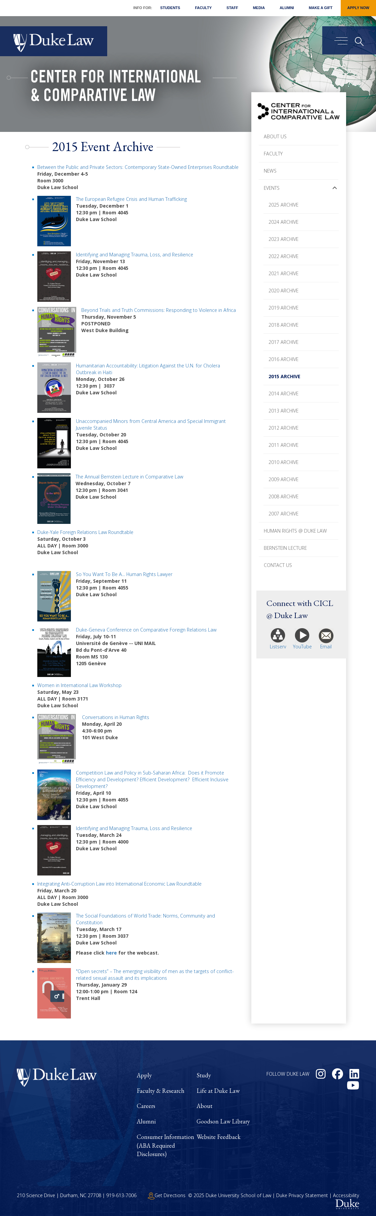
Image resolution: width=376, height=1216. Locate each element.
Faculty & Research (160, 1091)
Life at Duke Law (218, 1091)
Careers (146, 1106)
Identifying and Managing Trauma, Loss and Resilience (134, 828)
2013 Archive (283, 410)
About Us (275, 136)
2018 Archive (283, 325)
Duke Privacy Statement (302, 1195)
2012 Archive (283, 428)
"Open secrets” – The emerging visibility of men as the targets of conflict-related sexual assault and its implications (155, 974)
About (204, 1106)
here (111, 953)
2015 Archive (284, 376)
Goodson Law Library (223, 1121)
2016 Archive (283, 359)
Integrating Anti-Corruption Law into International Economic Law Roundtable (119, 884)
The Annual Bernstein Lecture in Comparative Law (129, 476)
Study (204, 1075)
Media (259, 8)
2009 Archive (283, 479)
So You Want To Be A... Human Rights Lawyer (124, 574)
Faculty (203, 8)
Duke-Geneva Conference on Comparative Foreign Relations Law (146, 630)
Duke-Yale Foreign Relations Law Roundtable (85, 532)
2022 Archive (283, 256)
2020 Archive (283, 290)
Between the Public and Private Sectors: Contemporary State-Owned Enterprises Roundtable (138, 167)
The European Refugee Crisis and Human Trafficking (131, 199)
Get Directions (166, 1195)
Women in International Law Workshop (79, 685)
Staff (232, 8)
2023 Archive (283, 239)
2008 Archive (283, 496)
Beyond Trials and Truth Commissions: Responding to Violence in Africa (158, 310)
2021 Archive (283, 273)
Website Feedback (219, 1137)
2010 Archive (283, 462)
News (270, 171)
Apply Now (358, 8)
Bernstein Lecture (285, 548)
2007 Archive (283, 513)
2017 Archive (283, 342)
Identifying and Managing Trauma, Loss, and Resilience (134, 254)
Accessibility (346, 1195)
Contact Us (278, 565)
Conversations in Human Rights (115, 717)
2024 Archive (283, 222)
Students (170, 8)
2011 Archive (283, 445)
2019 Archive (283, 308)
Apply (144, 1075)
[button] (335, 188)
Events (272, 188)
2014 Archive (283, 393)
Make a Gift (321, 8)
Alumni (287, 8)
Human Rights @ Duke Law (295, 531)
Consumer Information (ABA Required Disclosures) (165, 1145)
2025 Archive (283, 205)
